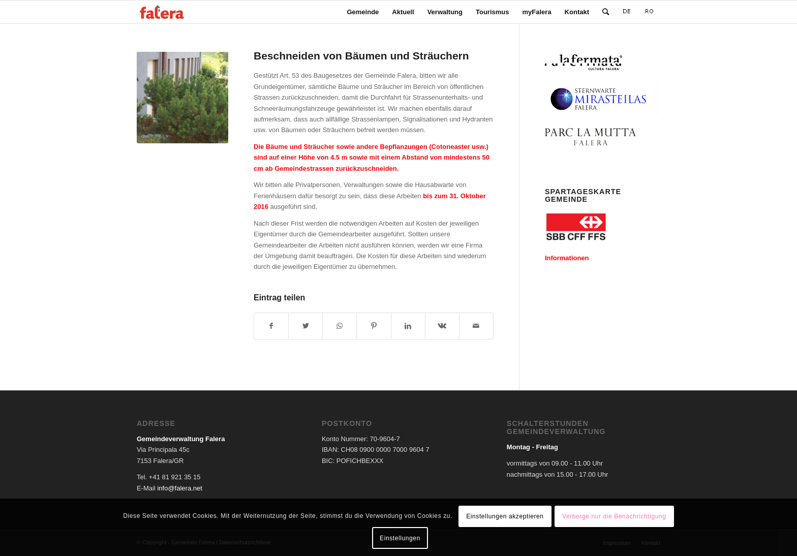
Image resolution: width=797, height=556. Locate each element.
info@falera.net (179, 488)
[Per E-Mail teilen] (476, 326)
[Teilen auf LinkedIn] (408, 326)
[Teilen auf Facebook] (271, 326)
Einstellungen (400, 538)
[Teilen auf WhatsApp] (339, 326)
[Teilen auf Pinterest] (373, 326)
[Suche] (606, 12)
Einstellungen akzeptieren (504, 516)
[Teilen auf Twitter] (305, 326)
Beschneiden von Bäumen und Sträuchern (361, 55)
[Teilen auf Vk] (442, 326)
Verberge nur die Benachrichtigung (614, 516)
